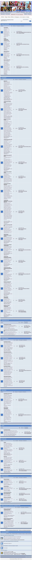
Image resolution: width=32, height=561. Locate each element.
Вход (18, 14)
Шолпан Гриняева (24, 470)
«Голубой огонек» (25, 522)
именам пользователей (20, 539)
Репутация (18, 12)
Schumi (20, 55)
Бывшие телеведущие (7, 281)
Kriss (24, 513)
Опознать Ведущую (7, 467)
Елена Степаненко (23, 238)
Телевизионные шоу (5, 320)
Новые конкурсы (6, 51)
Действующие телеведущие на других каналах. (7, 235)
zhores (11, 99)
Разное (5, 442)
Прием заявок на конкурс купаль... (26, 488)
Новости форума (6, 479)
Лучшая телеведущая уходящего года (6, 39)
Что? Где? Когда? (28, 332)
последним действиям (13, 539)
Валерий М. (23, 553)
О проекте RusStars (5, 475)
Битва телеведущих (7, 59)
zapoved (22, 229)
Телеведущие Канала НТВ (8, 139)
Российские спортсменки (8, 393)
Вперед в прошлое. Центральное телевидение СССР (11, 505)
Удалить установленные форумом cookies (12, 530)
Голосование (6, 27)
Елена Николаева (23, 128)
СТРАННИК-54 (25, 523)
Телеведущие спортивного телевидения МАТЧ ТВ (8, 201)
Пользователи (23, 12)
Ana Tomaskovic (22, 300)
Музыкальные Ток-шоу (7, 324)
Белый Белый (29, 433)
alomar (22, 110)
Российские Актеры (7, 429)
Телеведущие (4, 77)
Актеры (3, 425)
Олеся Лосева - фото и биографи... (25, 249)
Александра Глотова (23, 162)
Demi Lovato (23, 381)
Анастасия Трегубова (23, 191)
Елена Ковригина (23, 90)
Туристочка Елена (24, 500)
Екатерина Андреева (23, 109)
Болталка (5, 456)
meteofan (5, 98)
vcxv (21, 91)
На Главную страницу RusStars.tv (6, 12)
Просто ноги (22, 448)
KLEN (22, 147)
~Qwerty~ (9, 314)
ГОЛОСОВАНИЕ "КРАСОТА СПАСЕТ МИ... (24, 32)
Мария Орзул (22, 211)
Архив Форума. (6, 486)
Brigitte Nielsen (23, 358)
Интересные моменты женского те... (25, 414)
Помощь (30, 12)
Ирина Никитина (22, 261)
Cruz (9, 98)
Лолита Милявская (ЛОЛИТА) (24, 288)
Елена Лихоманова (23, 228)
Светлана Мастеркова (23, 399)
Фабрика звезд (28, 326)
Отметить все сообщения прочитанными (25, 530)
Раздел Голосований (5, 24)
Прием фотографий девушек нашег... (24, 54)
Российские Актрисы (7, 341)
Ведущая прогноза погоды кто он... (26, 469)
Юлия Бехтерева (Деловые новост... (25, 146)
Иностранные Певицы (7, 376)
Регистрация (21, 14)
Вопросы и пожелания (7, 497)
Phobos (8, 98)
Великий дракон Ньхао (7, 99)
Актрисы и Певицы (5, 338)
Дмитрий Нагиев (28, 432)
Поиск (27, 12)
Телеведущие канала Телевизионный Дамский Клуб (8, 268)
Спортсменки (4, 390)
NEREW (22, 163)
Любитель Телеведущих (5, 49)
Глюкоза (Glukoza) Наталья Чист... (26, 370)
